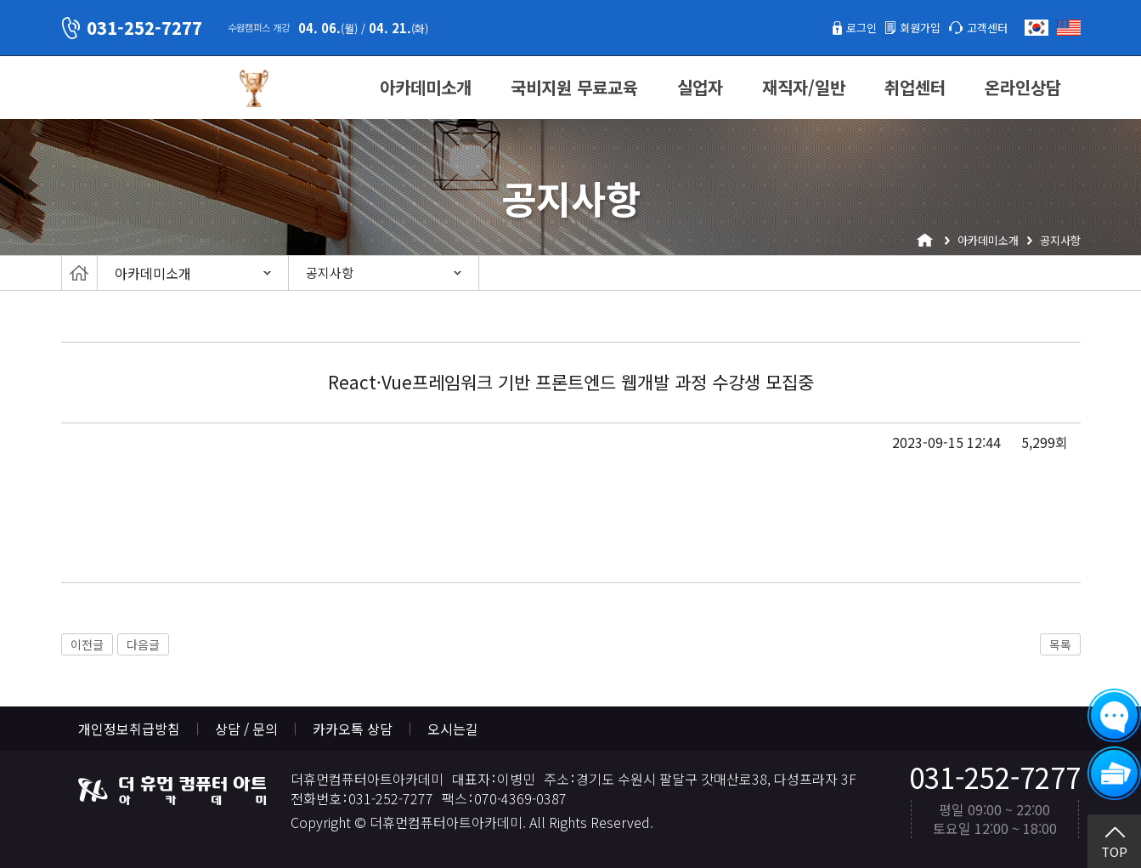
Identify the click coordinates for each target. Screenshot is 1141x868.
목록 (1060, 644)
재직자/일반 (803, 87)
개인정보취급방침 (129, 728)
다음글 (143, 644)
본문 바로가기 (0, 0)
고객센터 (982, 27)
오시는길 (452, 728)
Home (79, 273)
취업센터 (915, 87)
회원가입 (904, 27)
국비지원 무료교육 (574, 87)
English (1069, 27)
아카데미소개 (426, 87)
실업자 (700, 87)
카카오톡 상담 (353, 728)
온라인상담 (1023, 87)
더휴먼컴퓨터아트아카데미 (142, 88)
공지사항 (329, 272)
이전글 (87, 644)
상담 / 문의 (246, 728)
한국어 (1036, 27)
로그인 (837, 27)
